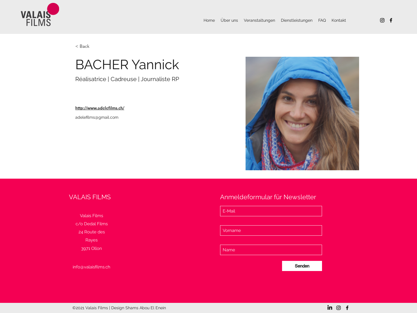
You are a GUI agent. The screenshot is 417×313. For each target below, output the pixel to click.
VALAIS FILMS (90, 197)
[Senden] (302, 266)
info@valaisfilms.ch (91, 267)
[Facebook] (391, 20)
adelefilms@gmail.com (96, 117)
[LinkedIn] (330, 308)
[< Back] (86, 46)
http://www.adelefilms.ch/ (99, 108)
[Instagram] (382, 20)
